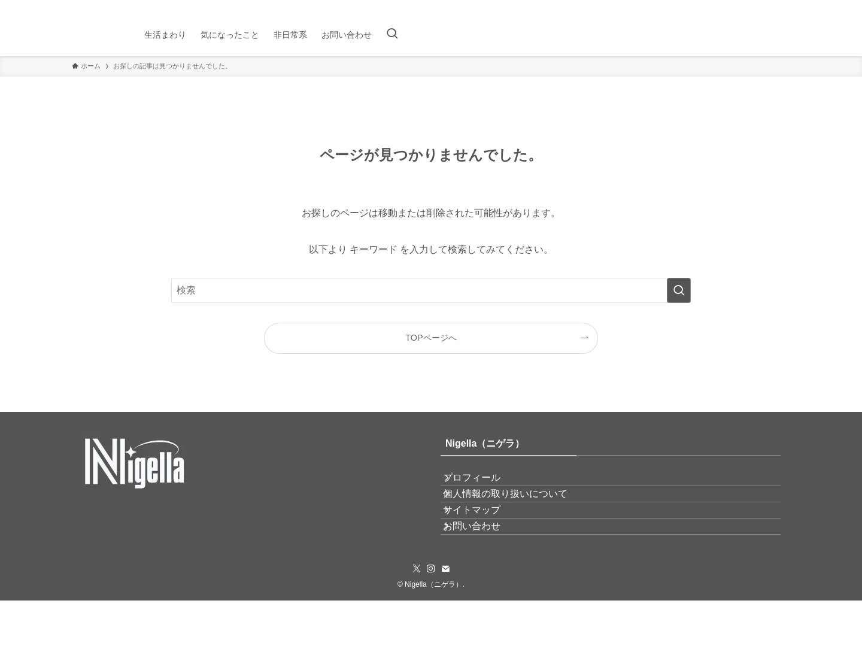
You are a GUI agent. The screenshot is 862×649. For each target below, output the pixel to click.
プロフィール (483, 483)
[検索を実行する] (679, 290)
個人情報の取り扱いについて (517, 512)
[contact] (782, 6)
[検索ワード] (431, 290)
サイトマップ (483, 540)
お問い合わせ (483, 568)
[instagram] (767, 6)
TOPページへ (430, 337)
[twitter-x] (751, 6)
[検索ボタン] (392, 34)
